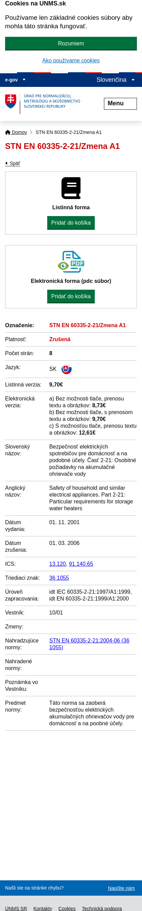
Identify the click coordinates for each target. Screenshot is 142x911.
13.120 (57, 564)
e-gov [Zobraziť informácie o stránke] (15, 79)
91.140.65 (81, 564)
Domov (16, 132)
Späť (15, 163)
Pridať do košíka (71, 223)
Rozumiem (71, 43)
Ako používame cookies (71, 60)
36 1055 (59, 578)
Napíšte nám (121, 888)
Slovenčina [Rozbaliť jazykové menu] (115, 79)
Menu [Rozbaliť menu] (120, 103)
